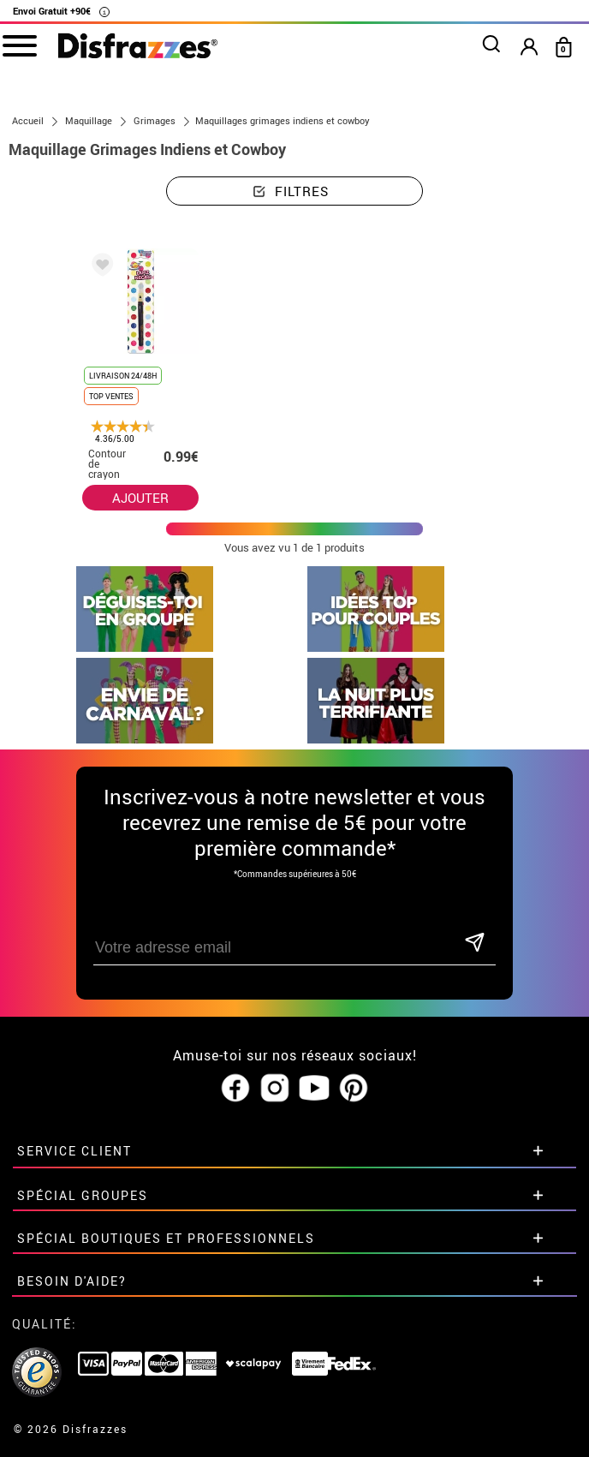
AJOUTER (140, 497)
